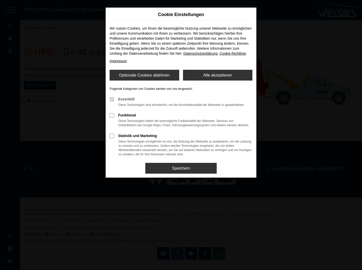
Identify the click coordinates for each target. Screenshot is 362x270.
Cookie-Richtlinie (232, 53)
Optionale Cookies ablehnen (144, 75)
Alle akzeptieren (217, 75)
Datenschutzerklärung (200, 53)
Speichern (181, 168)
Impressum (118, 61)
